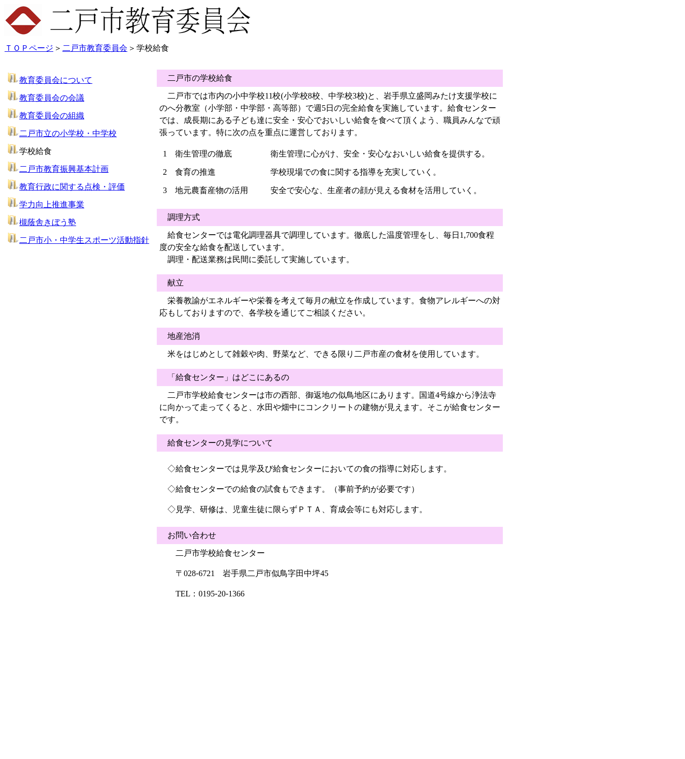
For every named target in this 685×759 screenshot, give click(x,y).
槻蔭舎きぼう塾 (47, 222)
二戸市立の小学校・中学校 (68, 133)
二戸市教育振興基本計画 (64, 169)
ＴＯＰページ (29, 48)
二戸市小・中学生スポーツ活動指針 (84, 240)
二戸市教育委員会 (94, 48)
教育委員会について (55, 80)
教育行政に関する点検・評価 (72, 186)
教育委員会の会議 (51, 97)
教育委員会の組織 (51, 115)
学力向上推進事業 (51, 204)
